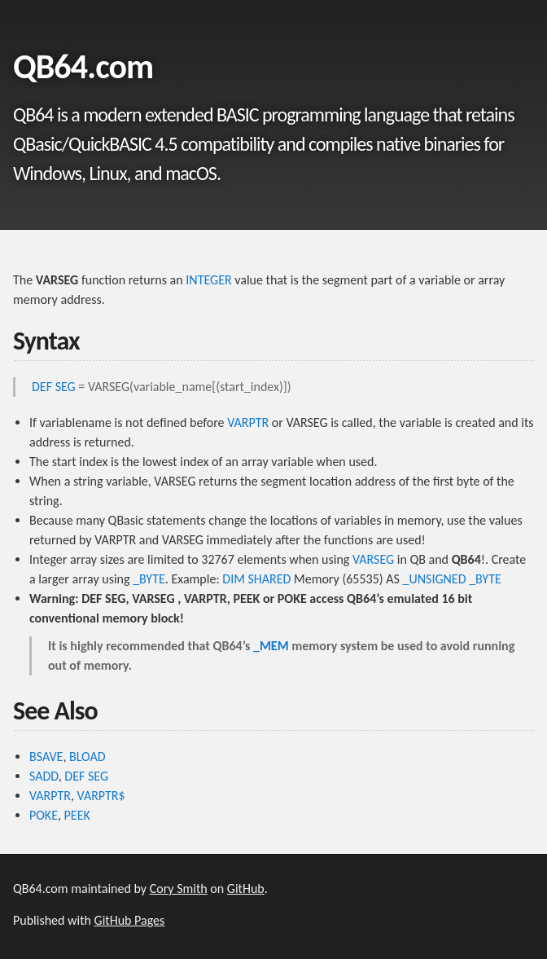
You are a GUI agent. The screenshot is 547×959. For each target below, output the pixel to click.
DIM (233, 579)
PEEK (77, 815)
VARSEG (373, 559)
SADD (44, 776)
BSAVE (46, 756)
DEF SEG (54, 386)
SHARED (269, 579)
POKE (43, 815)
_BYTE (149, 579)
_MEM (271, 645)
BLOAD (87, 756)
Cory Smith (179, 888)
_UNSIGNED (434, 579)
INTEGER (208, 280)
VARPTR (248, 422)
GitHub (246, 888)
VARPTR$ (101, 795)
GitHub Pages (129, 920)
